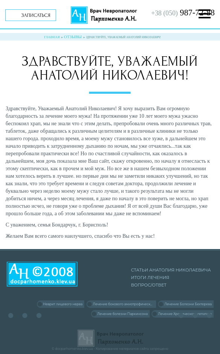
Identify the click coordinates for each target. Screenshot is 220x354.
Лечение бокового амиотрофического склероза (124, 304)
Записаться (35, 15)
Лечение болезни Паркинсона (122, 314)
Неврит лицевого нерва (62, 304)
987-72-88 (183, 12)
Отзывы (73, 36)
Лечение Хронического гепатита (185, 314)
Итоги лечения (150, 277)
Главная (52, 37)
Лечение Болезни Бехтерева (188, 304)
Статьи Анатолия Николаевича (171, 270)
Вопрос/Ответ (148, 285)
